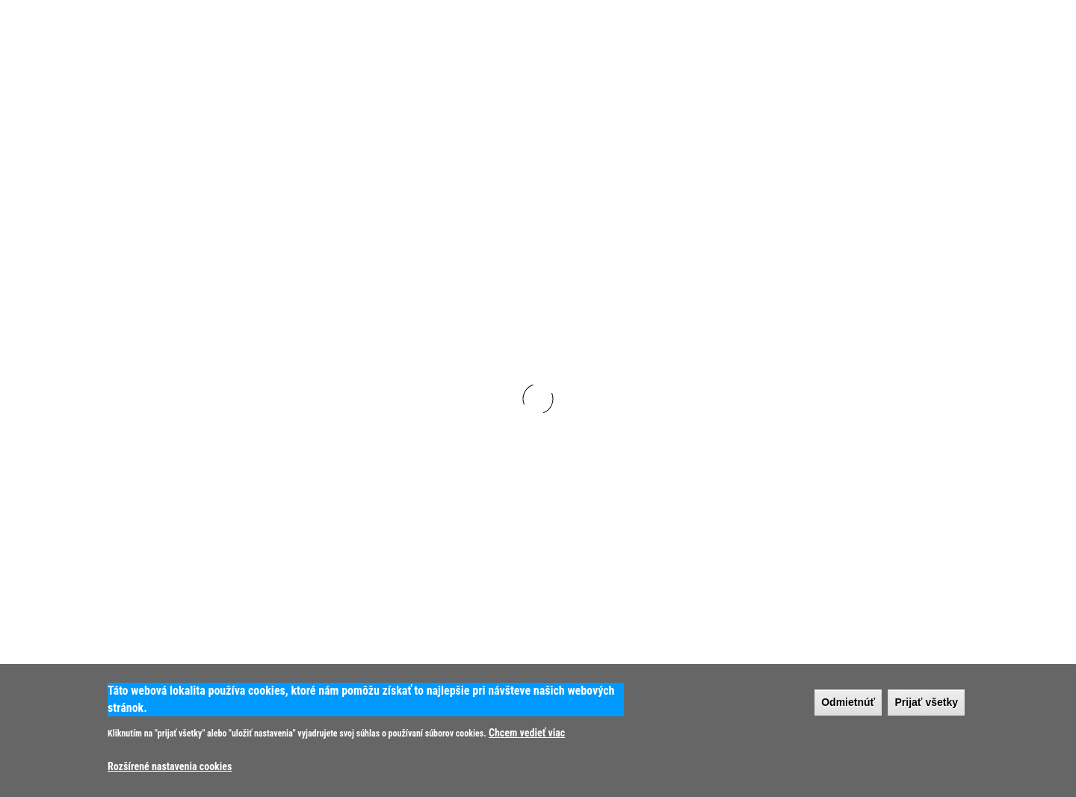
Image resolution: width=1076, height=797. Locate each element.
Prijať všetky (926, 702)
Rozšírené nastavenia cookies (170, 766)
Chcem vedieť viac (527, 733)
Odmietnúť (848, 702)
